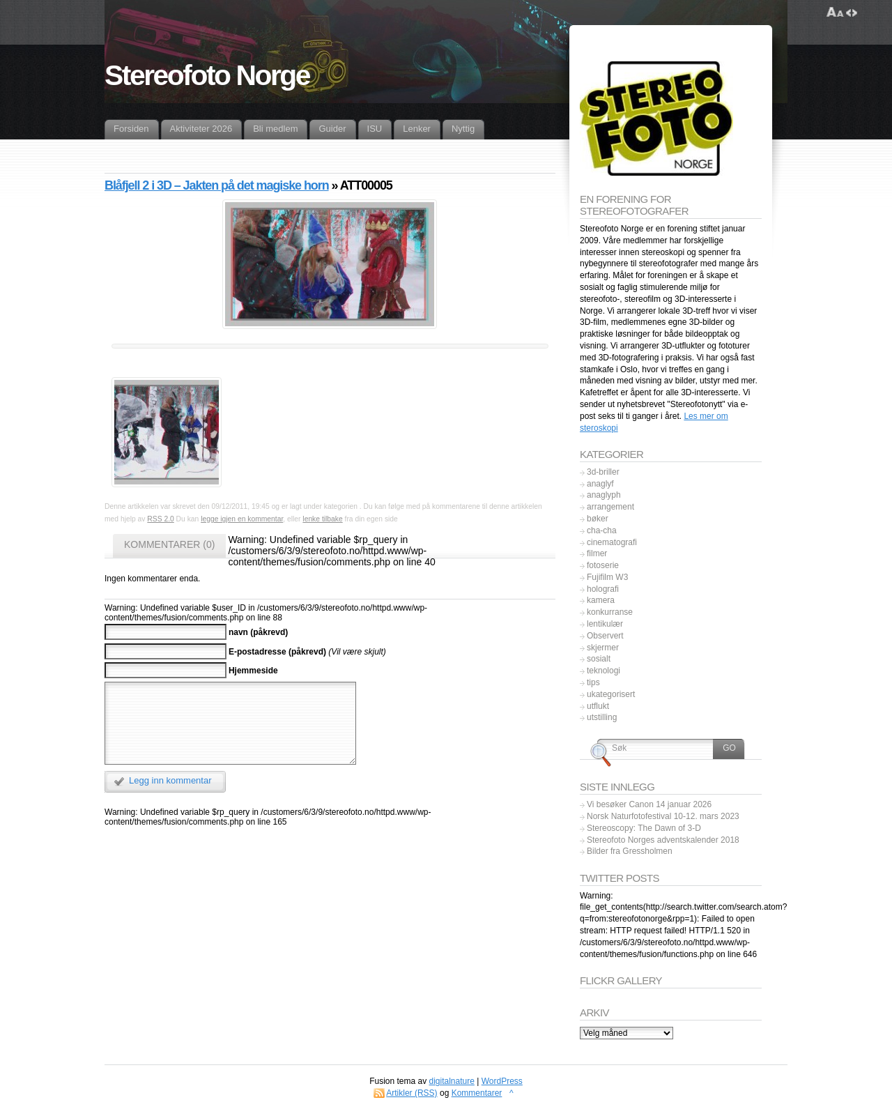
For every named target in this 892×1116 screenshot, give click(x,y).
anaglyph (604, 495)
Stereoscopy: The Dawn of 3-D (644, 828)
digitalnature (452, 1081)
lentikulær (605, 624)
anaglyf (600, 484)
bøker (597, 518)
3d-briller (603, 472)
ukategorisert (611, 694)
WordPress (502, 1081)
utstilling (602, 717)
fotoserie (603, 565)
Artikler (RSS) (411, 1093)
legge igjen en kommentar (242, 519)
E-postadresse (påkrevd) (277, 651)
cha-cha (602, 530)
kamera (601, 600)
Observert (605, 636)
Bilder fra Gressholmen (629, 851)
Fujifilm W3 (607, 577)
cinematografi (612, 542)
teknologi (603, 670)
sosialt (598, 659)
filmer (597, 553)
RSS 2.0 (160, 519)
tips (593, 682)
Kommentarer (477, 1093)
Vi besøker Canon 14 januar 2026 (649, 804)
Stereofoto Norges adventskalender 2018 (663, 840)
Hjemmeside (253, 670)
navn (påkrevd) (258, 632)
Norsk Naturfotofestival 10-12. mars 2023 (663, 816)
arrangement (610, 507)
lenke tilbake (322, 519)
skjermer (603, 647)
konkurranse (610, 612)
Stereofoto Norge (207, 75)
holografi (603, 589)
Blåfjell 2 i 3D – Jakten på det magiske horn (217, 185)
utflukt (598, 706)
